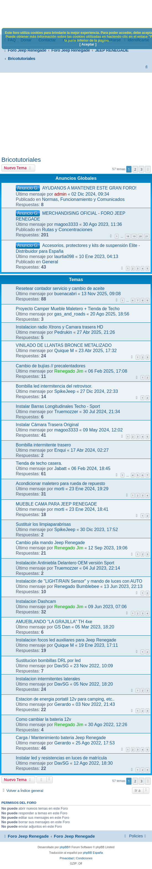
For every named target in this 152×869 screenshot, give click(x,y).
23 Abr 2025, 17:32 (98, 350)
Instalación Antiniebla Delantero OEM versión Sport (65, 562)
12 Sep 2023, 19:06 (107, 547)
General (50, 261)
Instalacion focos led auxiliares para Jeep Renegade (66, 640)
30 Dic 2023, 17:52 (99, 529)
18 (127, 236)
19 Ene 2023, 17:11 (98, 645)
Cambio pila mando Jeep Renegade (50, 542)
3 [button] (141, 169)
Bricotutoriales (21, 159)
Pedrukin (63, 332)
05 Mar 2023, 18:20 (94, 626)
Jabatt (60, 468)
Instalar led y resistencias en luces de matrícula (61, 758)
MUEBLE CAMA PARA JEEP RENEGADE (56, 504)
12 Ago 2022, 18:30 (93, 763)
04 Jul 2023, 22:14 (101, 567)
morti (59, 488)
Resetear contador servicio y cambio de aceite (60, 288)
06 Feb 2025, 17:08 (107, 370)
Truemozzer (66, 411)
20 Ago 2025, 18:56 (109, 313)
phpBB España (93, 852)
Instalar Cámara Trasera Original (47, 424)
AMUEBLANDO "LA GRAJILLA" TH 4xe (54, 621)
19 (134, 236)
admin (60, 193)
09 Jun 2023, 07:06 (107, 606)
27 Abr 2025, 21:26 (96, 332)
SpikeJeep (64, 391)
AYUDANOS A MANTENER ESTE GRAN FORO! (89, 188)
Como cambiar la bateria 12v (43, 719)
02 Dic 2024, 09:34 (90, 193)
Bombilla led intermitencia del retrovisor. (54, 386)
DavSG (61, 665)
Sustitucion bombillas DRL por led (48, 660)
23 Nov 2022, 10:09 (93, 665)
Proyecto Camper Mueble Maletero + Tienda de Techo (68, 308)
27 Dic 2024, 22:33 (99, 391)
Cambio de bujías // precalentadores (50, 365)
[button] (148, 169)
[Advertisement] (76, 114)
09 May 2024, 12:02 (103, 429)
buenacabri (65, 293)
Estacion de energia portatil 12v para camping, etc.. (65, 699)
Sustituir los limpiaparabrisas (43, 524)
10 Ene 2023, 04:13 (98, 256)
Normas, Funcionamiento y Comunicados (83, 199)
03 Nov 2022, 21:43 (95, 704)
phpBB (64, 847)
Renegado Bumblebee (76, 586)
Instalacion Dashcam (36, 601)
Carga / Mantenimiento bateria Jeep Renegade (61, 737)
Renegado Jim (68, 370)
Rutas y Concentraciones (67, 229)
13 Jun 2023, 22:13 (123, 586)
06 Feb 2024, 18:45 (90, 468)
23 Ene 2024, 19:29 (89, 488)
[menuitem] (146, 67)
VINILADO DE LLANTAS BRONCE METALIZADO (64, 345)
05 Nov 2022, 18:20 (93, 683)
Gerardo (62, 704)
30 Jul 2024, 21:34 (101, 411)
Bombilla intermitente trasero (43, 445)
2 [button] (135, 169)
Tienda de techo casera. (39, 463)
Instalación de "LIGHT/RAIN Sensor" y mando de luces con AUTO (79, 581)
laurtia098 (64, 256)
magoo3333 (66, 224)
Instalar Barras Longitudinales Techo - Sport (58, 406)
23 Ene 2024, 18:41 (89, 509)
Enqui (60, 450)
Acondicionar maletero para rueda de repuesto (60, 483)
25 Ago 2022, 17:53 (95, 742)
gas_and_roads (69, 313)
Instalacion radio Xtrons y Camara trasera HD (59, 327)
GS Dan (62, 626)
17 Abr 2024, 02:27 (90, 450)
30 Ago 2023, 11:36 (102, 224)
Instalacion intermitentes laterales (48, 678)
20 (140, 236)
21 (146, 236)
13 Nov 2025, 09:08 (101, 293)
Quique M (64, 350)
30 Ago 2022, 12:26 (107, 724)
